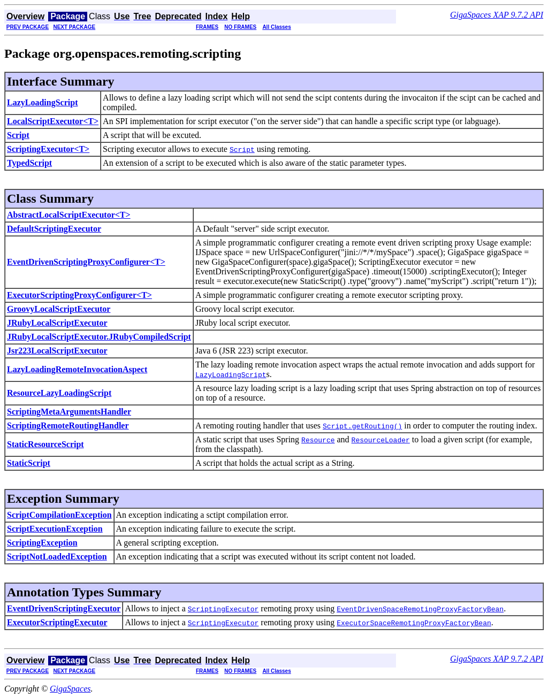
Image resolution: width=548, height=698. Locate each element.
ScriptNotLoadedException (57, 556)
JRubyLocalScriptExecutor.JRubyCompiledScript (99, 336)
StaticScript (28, 462)
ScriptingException (42, 542)
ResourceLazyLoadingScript (59, 392)
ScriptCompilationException (59, 514)
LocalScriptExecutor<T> (52, 121)
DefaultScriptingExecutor (54, 228)
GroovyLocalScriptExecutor (58, 308)
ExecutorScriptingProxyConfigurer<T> (79, 295)
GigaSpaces (70, 688)
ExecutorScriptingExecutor (57, 622)
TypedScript (29, 162)
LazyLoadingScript (42, 102)
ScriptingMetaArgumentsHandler (69, 411)
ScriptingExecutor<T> (48, 149)
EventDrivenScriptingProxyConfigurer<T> (86, 261)
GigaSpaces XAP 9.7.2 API (496, 14)
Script (18, 135)
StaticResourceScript (45, 444)
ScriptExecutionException (55, 528)
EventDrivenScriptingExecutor (63, 608)
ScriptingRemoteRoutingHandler (68, 425)
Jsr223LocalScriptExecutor (57, 350)
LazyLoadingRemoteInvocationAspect (77, 369)
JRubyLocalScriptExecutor (57, 322)
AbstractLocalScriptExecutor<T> (69, 214)
